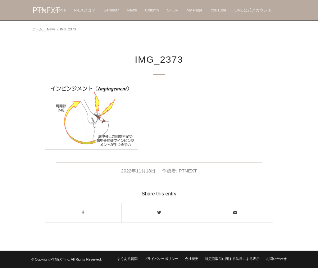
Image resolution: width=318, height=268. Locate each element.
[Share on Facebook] (83, 212)
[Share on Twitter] (159, 212)
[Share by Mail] (235, 212)
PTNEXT (188, 170)
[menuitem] (40, 10)
